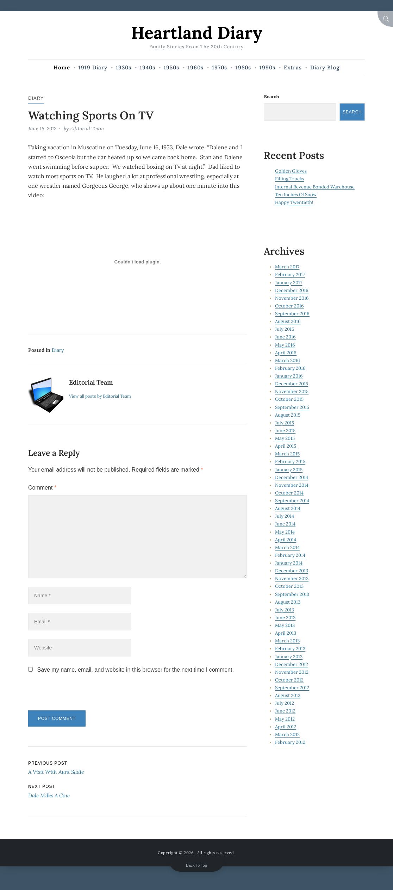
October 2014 (289, 493)
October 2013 (289, 586)
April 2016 (286, 353)
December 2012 (291, 664)
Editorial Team (87, 128)
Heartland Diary (196, 32)
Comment (42, 488)
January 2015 (288, 470)
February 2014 (290, 555)
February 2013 (290, 649)
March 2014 (287, 547)
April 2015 (285, 446)
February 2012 (290, 742)
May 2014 (285, 532)
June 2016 (285, 337)
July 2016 (284, 329)
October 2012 (289, 680)
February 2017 (290, 275)
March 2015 (287, 454)
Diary (36, 98)
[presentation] (76, 695)
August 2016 (288, 321)
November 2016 (292, 298)
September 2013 (292, 594)
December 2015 (291, 384)
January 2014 (288, 563)
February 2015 (290, 462)
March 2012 (287, 734)
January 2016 (289, 376)
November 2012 (291, 672)
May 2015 (285, 438)
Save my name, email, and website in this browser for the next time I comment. (135, 670)
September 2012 (292, 688)
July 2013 (284, 610)
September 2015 (292, 407)
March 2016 (287, 360)
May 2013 (285, 625)
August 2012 (287, 695)
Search (271, 96)
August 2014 (287, 508)
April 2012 (285, 727)
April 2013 (285, 633)
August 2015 (287, 415)
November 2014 (291, 485)
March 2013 (287, 641)
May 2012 (285, 719)
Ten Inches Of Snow (296, 195)
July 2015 (284, 423)
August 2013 (287, 602)
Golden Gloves (291, 171)
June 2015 (285, 431)
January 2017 (288, 283)
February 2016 (290, 368)
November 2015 (291, 391)
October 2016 (289, 306)
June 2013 (285, 618)
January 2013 (288, 657)
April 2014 (285, 540)
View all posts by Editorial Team (100, 396)
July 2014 (284, 516)
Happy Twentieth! (294, 202)
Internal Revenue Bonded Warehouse (315, 187)
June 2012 (285, 711)
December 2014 (291, 477)
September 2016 (292, 314)
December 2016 (291, 290)
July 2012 (284, 703)
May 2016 (285, 345)
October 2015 (289, 399)
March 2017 (287, 267)
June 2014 (285, 524)
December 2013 (291, 571)
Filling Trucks (289, 179)
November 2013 (291, 578)
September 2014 (292, 501)
